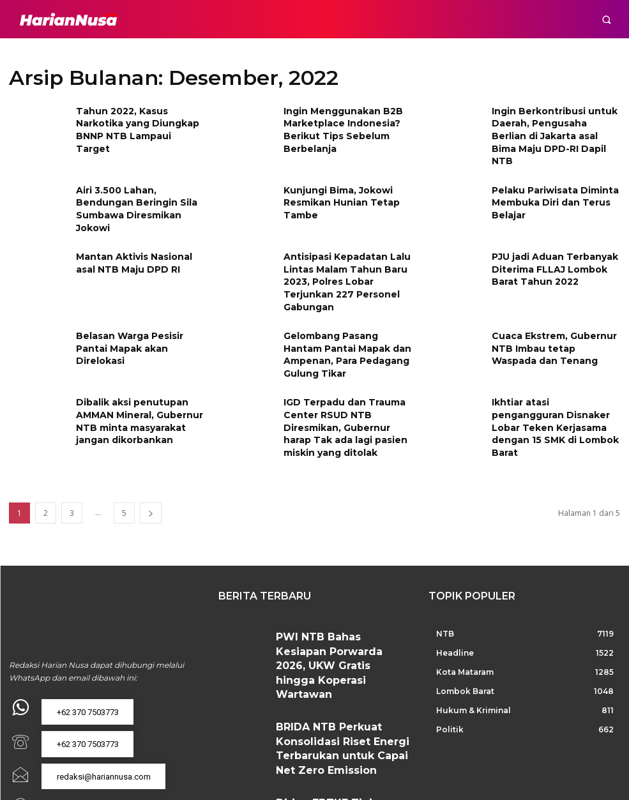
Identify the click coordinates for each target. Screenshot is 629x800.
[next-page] (151, 474)
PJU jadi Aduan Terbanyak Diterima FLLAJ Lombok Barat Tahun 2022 (555, 252)
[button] (606, 19)
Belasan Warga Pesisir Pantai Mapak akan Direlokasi (139, 311)
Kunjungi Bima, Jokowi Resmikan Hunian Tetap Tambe (335, 186)
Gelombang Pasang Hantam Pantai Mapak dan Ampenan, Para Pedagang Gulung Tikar (346, 317)
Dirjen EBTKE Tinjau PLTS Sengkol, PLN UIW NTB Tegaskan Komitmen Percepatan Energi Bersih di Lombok (340, 717)
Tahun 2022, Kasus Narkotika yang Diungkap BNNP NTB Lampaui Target (138, 121)
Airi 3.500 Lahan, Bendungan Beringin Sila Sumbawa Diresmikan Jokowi (137, 186)
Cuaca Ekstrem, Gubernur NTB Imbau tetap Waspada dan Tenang (549, 317)
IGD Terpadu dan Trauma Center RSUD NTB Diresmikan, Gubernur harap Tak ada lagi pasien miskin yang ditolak (345, 393)
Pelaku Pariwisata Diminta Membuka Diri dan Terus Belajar (548, 186)
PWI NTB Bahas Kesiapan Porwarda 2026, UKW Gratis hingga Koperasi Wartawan (339, 605)
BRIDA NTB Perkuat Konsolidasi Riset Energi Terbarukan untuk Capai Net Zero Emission (341, 660)
